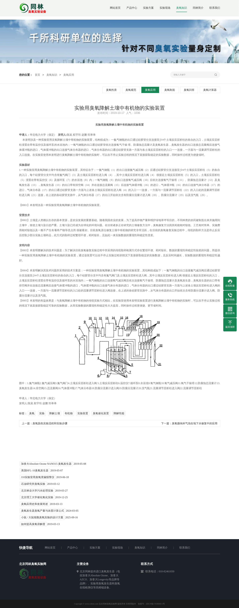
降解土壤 (54, 414)
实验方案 (95, 547)
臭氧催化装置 (101, 414)
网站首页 (50, 547)
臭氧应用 (68, 74)
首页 (37, 74)
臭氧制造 (170, 89)
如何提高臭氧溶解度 (33, 525)
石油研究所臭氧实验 (33, 485)
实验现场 (117, 547)
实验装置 (82, 414)
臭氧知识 (51, 74)
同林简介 (162, 547)
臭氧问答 (189, 89)
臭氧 (32, 414)
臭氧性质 (112, 89)
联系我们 (184, 547)
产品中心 (72, 547)
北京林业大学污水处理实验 (37, 491)
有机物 (69, 414)
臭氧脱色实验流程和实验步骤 (49, 424)
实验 (42, 414)
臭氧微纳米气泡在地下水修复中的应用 (194, 424)
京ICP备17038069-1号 (155, 604)
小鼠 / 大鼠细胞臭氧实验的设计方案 (42, 518)
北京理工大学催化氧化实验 (37, 498)
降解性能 (119, 414)
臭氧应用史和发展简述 (34, 505)
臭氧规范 (131, 89)
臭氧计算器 (210, 89)
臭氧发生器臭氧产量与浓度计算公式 (42, 511)
